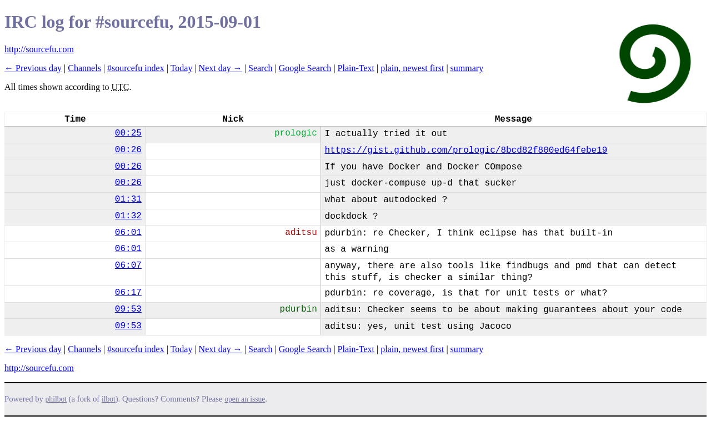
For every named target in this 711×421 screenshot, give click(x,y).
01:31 (128, 199)
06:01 (128, 233)
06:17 (128, 293)
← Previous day (33, 68)
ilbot (109, 399)
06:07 (128, 265)
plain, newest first (412, 68)
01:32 (128, 216)
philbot (56, 399)
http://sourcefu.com (39, 49)
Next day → (220, 68)
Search (260, 68)
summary (467, 68)
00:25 (128, 133)
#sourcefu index (135, 68)
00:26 (128, 150)
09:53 (128, 309)
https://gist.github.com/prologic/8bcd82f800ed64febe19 (466, 151)
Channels (84, 68)
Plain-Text (356, 68)
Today (182, 68)
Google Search (305, 68)
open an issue (244, 399)
